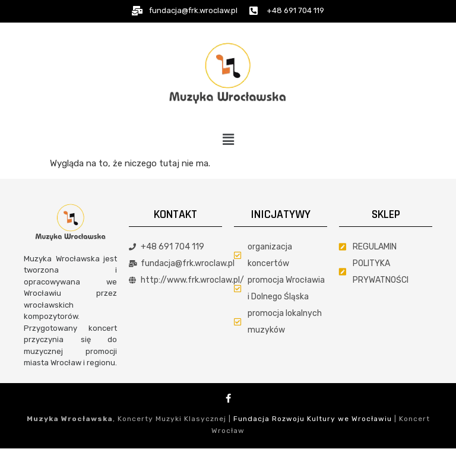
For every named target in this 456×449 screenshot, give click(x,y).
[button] (228, 139)
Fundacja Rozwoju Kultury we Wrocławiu (312, 419)
